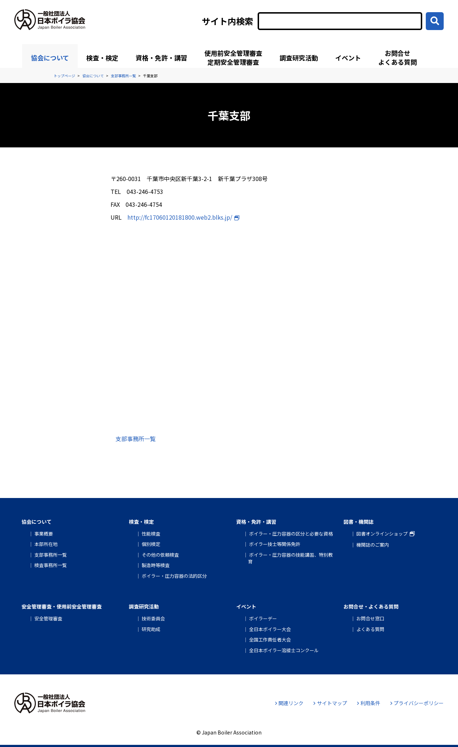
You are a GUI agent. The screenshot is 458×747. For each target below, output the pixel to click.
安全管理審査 (48, 618)
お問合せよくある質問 (397, 57)
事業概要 (43, 533)
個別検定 (151, 544)
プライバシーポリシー (417, 703)
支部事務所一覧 (136, 438)
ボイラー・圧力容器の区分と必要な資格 (291, 533)
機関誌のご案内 (372, 544)
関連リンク (289, 703)
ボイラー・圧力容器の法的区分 (174, 575)
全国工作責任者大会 (270, 639)
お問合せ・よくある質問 (371, 606)
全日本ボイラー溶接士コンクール (284, 650)
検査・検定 (102, 57)
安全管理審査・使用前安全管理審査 (61, 606)
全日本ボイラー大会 (270, 629)
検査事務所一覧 (50, 565)
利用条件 (368, 703)
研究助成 (151, 629)
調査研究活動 (298, 57)
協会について (50, 57)
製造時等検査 (156, 565)
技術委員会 (153, 618)
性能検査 (151, 533)
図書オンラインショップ (382, 533)
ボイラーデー (263, 618)
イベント (348, 57)
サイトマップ (330, 703)
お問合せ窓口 (370, 618)
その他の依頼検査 (160, 554)
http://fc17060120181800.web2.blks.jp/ (179, 217)
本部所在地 (46, 544)
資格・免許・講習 (161, 57)
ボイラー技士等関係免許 (274, 544)
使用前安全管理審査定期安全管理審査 (233, 57)
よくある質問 (370, 629)
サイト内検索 (227, 21)
